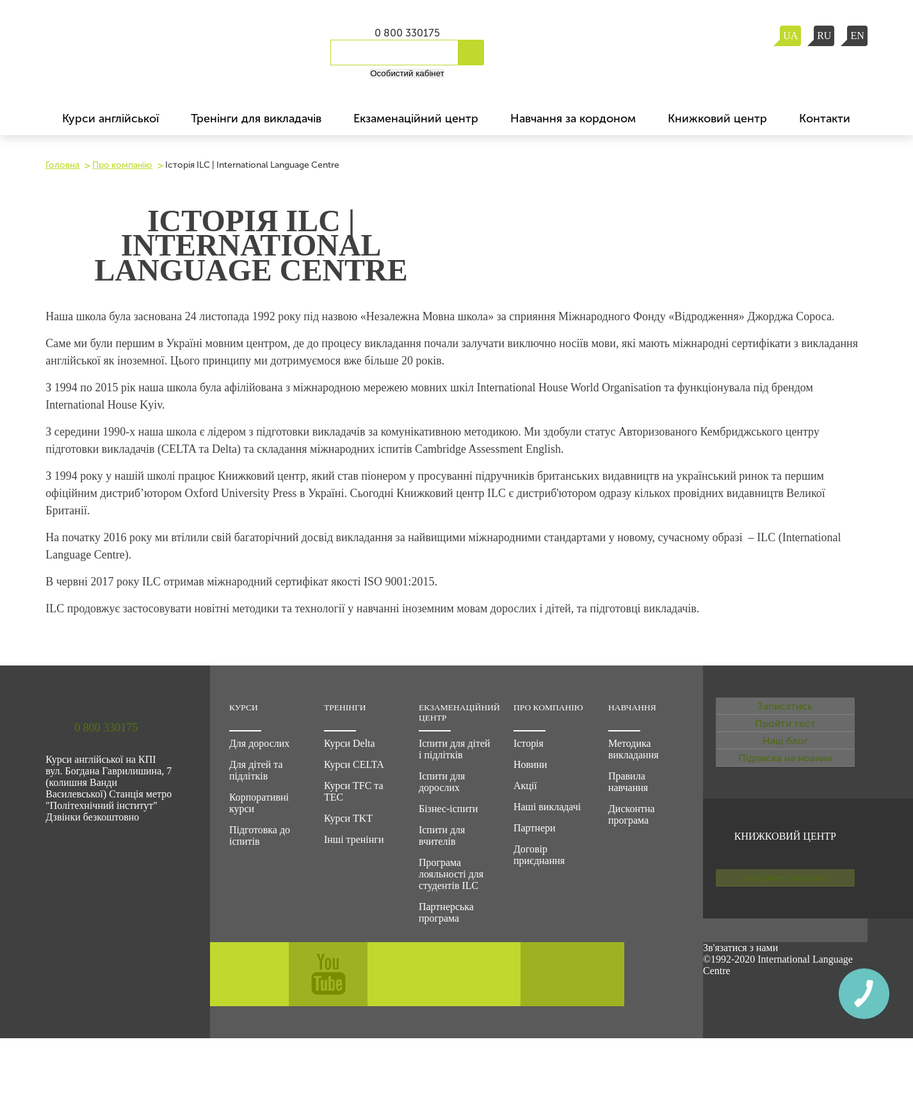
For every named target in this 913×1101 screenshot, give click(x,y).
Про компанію (122, 164)
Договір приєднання (539, 855)
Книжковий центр (717, 118)
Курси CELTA (354, 764)
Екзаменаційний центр (415, 118)
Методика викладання (633, 749)
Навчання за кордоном (573, 118)
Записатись (785, 715)
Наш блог (785, 784)
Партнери (534, 827)
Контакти (824, 118)
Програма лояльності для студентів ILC (451, 874)
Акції (525, 785)
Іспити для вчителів (442, 835)
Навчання (632, 707)
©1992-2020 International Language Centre (778, 1027)
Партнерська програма (446, 912)
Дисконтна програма (631, 814)
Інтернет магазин (785, 955)
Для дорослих (259, 743)
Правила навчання (628, 782)
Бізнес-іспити (448, 808)
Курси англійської (110, 118)
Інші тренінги (354, 839)
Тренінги (345, 707)
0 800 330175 (407, 33)
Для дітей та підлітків (256, 770)
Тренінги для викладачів (256, 118)
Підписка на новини (785, 818)
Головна (62, 164)
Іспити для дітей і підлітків (454, 749)
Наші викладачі (547, 806)
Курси (243, 707)
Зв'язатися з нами (740, 1010)
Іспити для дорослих (442, 782)
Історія (528, 743)
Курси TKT (348, 818)
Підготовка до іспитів (259, 835)
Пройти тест (785, 749)
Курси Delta (349, 743)
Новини (530, 764)
